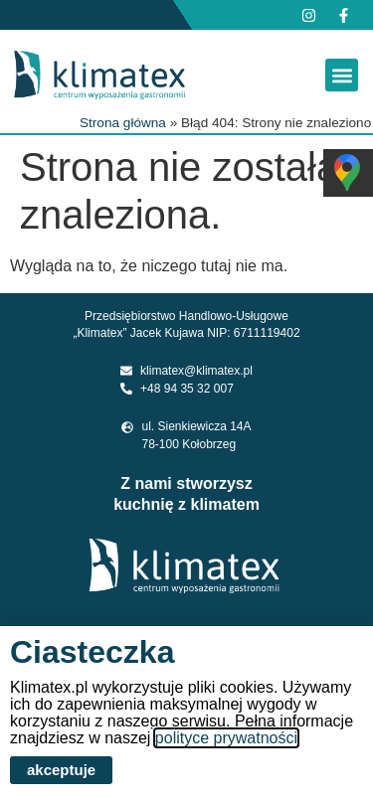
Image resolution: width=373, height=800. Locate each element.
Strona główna (123, 122)
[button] (341, 75)
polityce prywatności (226, 737)
